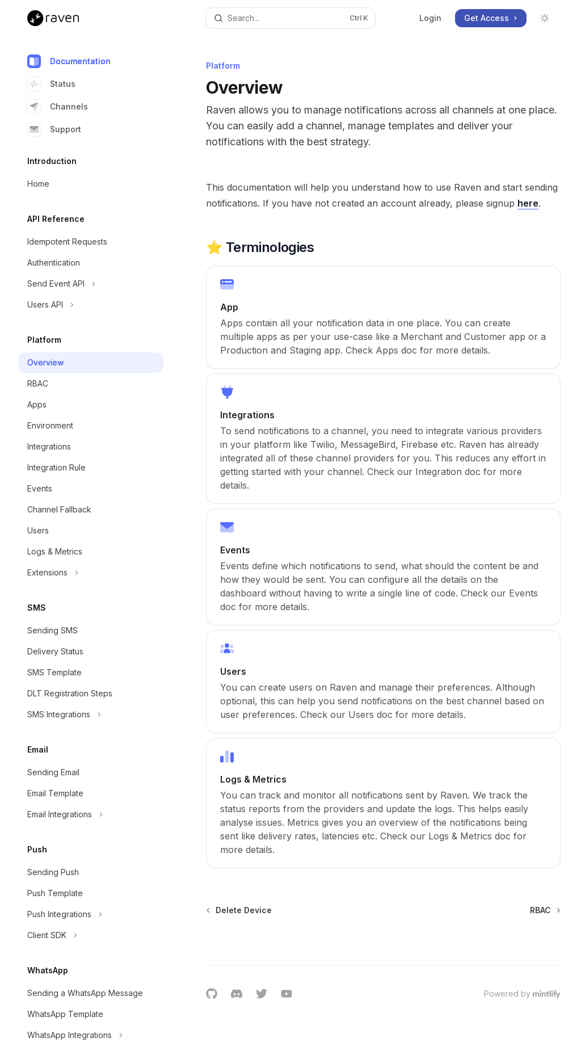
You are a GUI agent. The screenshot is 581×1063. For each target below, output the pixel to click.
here (527, 203)
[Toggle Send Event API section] (90, 284)
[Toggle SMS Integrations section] (90, 714)
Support (54, 129)
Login (430, 18)
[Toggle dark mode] (545, 18)
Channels (57, 107)
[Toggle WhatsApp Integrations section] (90, 1035)
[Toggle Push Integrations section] (90, 914)
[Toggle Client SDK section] (90, 935)
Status (51, 84)
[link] (383, 317)
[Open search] (291, 18)
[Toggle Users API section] (90, 305)
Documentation (69, 61)
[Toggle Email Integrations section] (90, 814)
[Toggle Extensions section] (90, 572)
